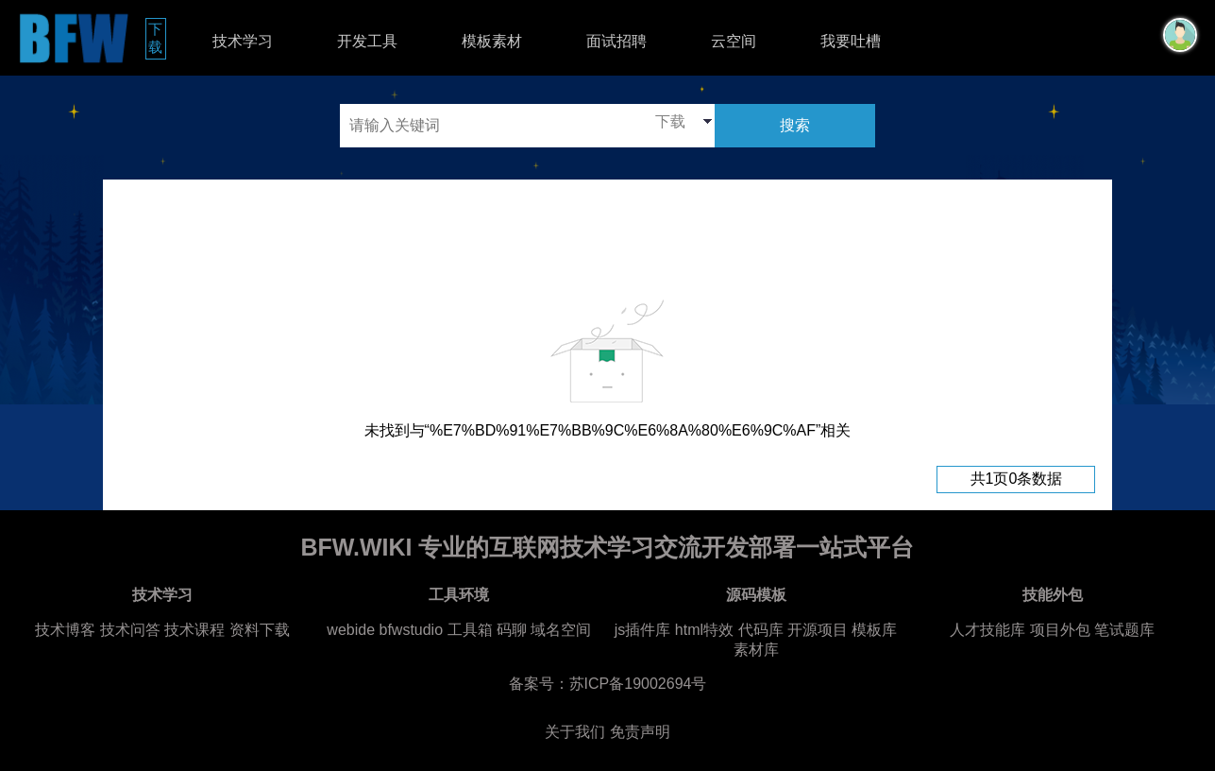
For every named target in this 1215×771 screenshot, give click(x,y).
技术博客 (65, 630)
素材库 (756, 650)
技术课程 (194, 630)
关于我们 (575, 732)
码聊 (512, 630)
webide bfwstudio (387, 630)
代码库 (761, 630)
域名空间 (561, 630)
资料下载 (259, 630)
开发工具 (367, 41)
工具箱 (470, 630)
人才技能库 (987, 630)
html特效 (704, 630)
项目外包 (1060, 630)
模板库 (874, 630)
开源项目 (817, 630)
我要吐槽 (850, 41)
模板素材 (492, 41)
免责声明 (640, 732)
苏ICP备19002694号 (638, 684)
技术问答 (130, 630)
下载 (157, 38)
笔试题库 (1124, 630)
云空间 (733, 41)
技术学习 (242, 41)
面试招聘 (616, 41)
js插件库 (643, 630)
